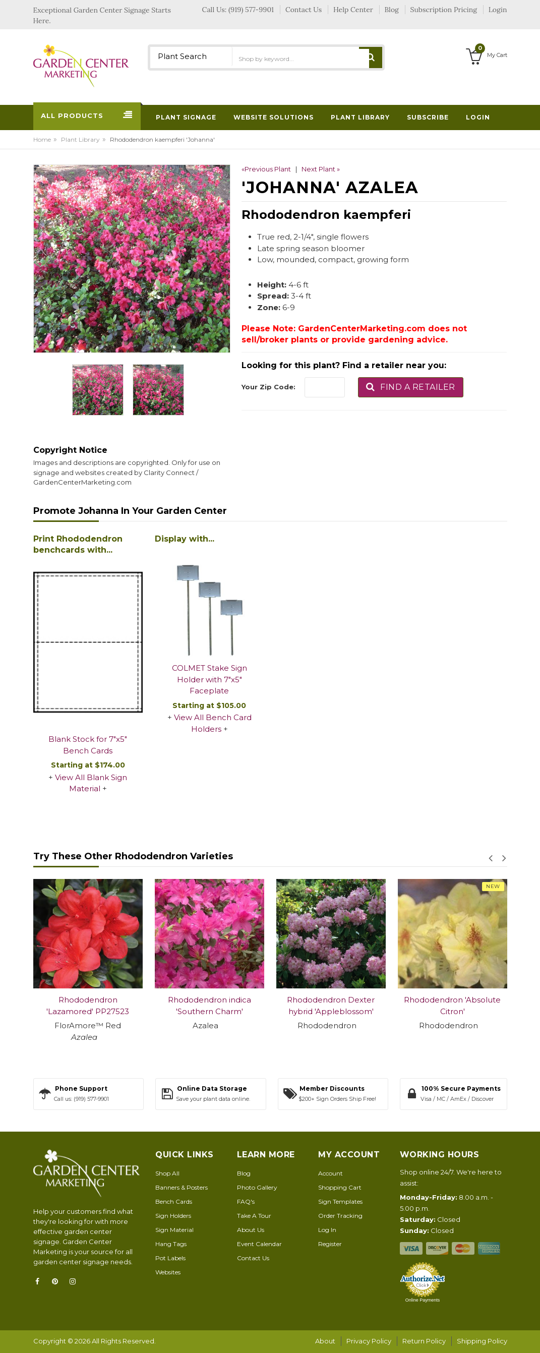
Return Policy (424, 1341)
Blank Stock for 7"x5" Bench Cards (87, 744)
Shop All (167, 1173)
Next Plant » (321, 169)
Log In (327, 1229)
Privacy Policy (368, 1341)
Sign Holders (173, 1215)
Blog (244, 1173)
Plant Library (80, 139)
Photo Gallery (257, 1187)
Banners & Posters (181, 1187)
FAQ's (246, 1201)
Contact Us (253, 1258)
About (325, 1341)
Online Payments (422, 1300)
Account (330, 1173)
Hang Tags (171, 1244)
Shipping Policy (482, 1341)
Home (42, 139)
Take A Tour (254, 1215)
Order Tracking (340, 1215)
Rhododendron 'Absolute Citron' (452, 1005)
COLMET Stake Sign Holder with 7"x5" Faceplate (209, 679)
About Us (250, 1229)
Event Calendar (259, 1244)
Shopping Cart (340, 1187)
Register (330, 1244)
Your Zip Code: (268, 387)
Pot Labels (170, 1258)
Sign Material (174, 1229)
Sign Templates (340, 1201)
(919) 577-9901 (251, 9)
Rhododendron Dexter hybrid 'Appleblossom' (331, 1005)
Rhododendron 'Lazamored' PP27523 (87, 1005)
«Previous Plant (266, 169)
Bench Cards (173, 1201)
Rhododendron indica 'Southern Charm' (209, 1005)
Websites (168, 1272)
